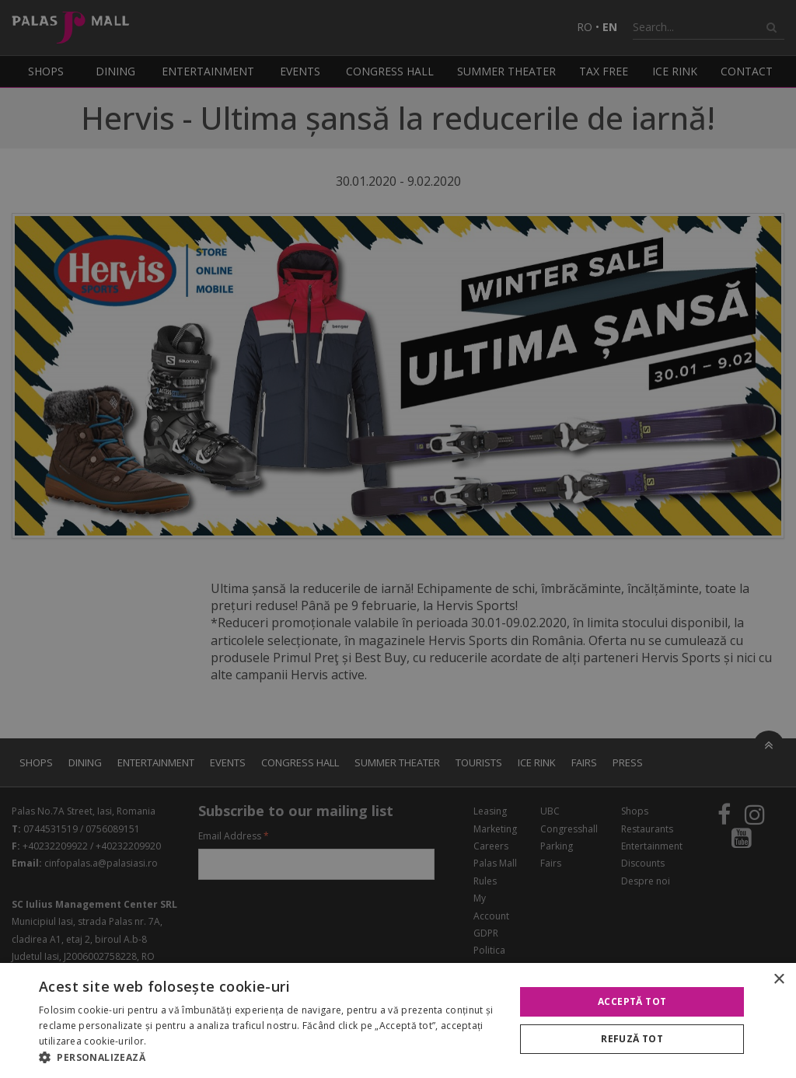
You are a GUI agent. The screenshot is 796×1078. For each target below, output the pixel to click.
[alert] (398, 539)
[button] (270, 1057)
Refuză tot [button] (632, 1038)
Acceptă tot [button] (632, 1001)
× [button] (778, 980)
